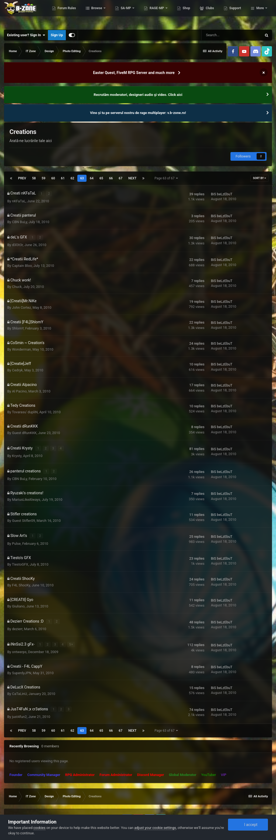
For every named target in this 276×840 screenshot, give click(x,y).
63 (82, 178)
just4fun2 (19, 701)
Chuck (17, 283)
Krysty (16, 450)
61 (63, 178)
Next (132, 178)
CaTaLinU (19, 680)
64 (92, 178)
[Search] (231, 35)
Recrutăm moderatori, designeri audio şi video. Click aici (138, 95)
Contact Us (60, 806)
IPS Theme (17, 801)
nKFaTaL (19, 199)
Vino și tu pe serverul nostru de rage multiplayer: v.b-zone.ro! (138, 113)
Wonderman (21, 345)
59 (44, 178)
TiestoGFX (20, 554)
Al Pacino (19, 387)
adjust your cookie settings (155, 828)
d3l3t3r (17, 241)
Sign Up (57, 35)
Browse (124, 13)
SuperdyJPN (21, 659)
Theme (16, 806)
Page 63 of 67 (166, 178)
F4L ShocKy (21, 575)
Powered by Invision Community (243, 806)
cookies (39, 828)
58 (34, 178)
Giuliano (18, 596)
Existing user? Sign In (26, 35)
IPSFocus (37, 801)
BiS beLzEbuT (221, 193)
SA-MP (153, 13)
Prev (22, 178)
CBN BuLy (19, 220)
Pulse (16, 534)
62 (72, 178)
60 (53, 178)
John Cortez (21, 303)
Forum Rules (93, 13)
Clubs (236, 13)
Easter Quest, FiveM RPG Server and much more (134, 72)
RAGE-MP (184, 13)
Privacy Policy (37, 806)
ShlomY (17, 324)
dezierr (17, 617)
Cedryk (17, 366)
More (260, 13)
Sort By (259, 178)
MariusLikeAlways (26, 492)
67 (120, 178)
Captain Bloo (22, 262)
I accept (248, 824)
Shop (213, 13)
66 (111, 178)
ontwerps (19, 638)
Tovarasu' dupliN (25, 408)
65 (101, 178)
